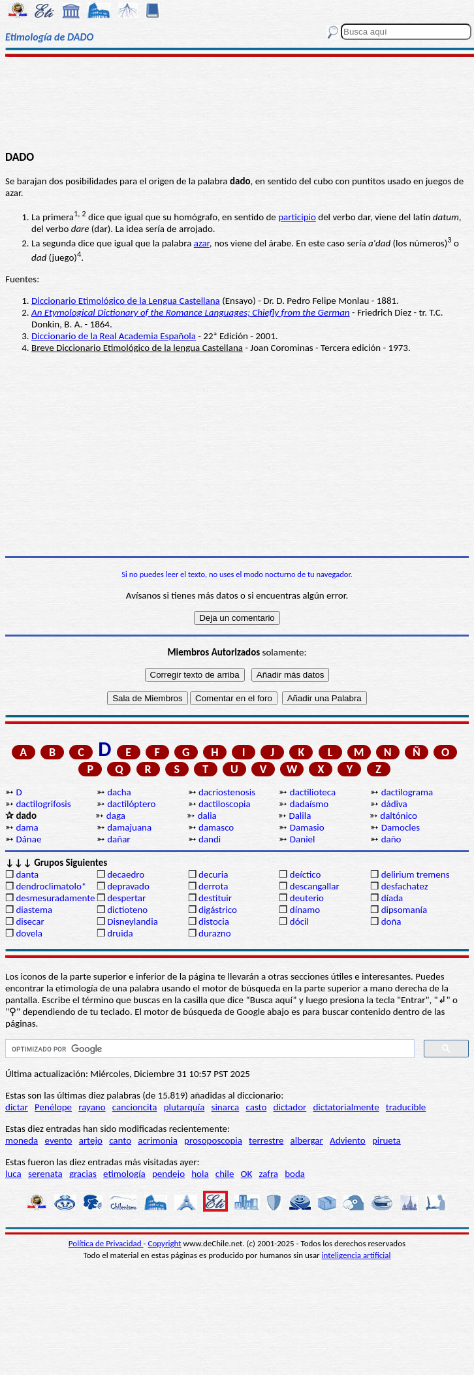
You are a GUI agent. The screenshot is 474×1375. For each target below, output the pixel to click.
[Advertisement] (237, 102)
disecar (30, 921)
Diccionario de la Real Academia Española (113, 336)
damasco (216, 827)
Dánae (28, 839)
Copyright (165, 1243)
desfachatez (404, 886)
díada (392, 898)
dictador (290, 1107)
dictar (16, 1107)
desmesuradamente (55, 898)
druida (120, 933)
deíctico (305, 874)
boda (295, 1174)
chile (224, 1174)
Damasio (307, 827)
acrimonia (158, 1140)
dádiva (394, 804)
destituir (215, 898)
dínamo (305, 910)
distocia (213, 921)
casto (256, 1107)
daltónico (398, 815)
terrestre (266, 1140)
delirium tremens (415, 874)
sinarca (226, 1107)
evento (58, 1140)
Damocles (400, 827)
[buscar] (208, 1049)
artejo (91, 1140)
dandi (209, 839)
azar (202, 243)
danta (27, 874)
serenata (45, 1174)
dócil (299, 921)
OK (247, 1174)
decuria (213, 874)
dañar (118, 839)
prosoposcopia (213, 1140)
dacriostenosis (226, 792)
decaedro (125, 874)
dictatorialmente (346, 1107)
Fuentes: (22, 279)
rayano (91, 1107)
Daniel (302, 839)
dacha (119, 792)
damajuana (129, 827)
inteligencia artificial (356, 1255)
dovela (29, 933)
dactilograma (407, 792)
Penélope (53, 1107)
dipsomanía (404, 910)
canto (120, 1140)
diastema (34, 910)
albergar (307, 1140)
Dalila (300, 815)
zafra (268, 1174)
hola (199, 1174)
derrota (213, 886)
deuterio (307, 898)
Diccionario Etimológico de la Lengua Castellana (125, 300)
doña (391, 921)
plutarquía (184, 1107)
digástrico (217, 910)
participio (297, 217)
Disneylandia (132, 921)
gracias (83, 1174)
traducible (406, 1107)
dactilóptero (131, 804)
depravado (128, 886)
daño (391, 839)
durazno (214, 933)
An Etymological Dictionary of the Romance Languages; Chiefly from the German (190, 312)
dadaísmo (309, 804)
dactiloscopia (224, 804)
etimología (124, 1174)
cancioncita (134, 1107)
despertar (126, 898)
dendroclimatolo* (51, 886)
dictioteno (127, 910)
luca (13, 1174)
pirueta (386, 1140)
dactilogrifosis (43, 804)
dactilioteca (313, 792)
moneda (21, 1140)
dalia (207, 815)
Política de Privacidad (106, 1243)
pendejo (168, 1174)
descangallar (315, 886)
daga (115, 815)
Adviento (348, 1140)
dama (27, 827)
